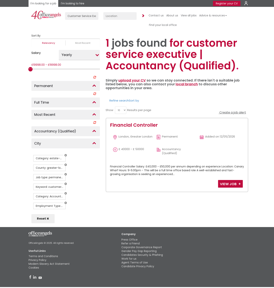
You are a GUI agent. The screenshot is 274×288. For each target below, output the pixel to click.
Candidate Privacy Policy (137, 266)
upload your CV (132, 80)
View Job (228, 184)
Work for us (128, 259)
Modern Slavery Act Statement (49, 264)
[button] (66, 155)
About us (172, 15)
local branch (187, 84)
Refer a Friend (130, 243)
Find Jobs (142, 16)
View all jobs (189, 15)
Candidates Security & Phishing (142, 255)
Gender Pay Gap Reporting (139, 251)
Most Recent (82, 43)
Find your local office (163, 25)
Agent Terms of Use (134, 262)
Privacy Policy (37, 260)
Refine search (119, 100)
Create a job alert (232, 112)
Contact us (156, 15)
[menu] (120, 110)
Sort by (134, 100)
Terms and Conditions (43, 256)
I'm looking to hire (72, 3)
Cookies (34, 268)
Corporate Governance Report (141, 247)
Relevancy (48, 43)
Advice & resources (213, 15)
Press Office (129, 240)
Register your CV (227, 3)
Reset (43, 218)
